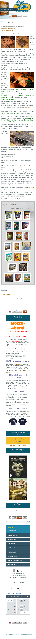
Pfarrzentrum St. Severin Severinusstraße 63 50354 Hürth (8, 30)
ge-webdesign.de (25, 634)
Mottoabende (12, 539)
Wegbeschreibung (23, 165)
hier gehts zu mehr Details (18, 445)
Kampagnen (11, 543)
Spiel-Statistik (12, 552)
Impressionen (7, 294)
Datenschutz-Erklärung (15, 560)
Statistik (27, 107)
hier (25, 34)
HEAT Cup (16, 364)
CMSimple (12, 634)
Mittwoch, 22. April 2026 (14, 593)
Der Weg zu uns (13, 535)
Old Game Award (13, 548)
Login (31, 634)
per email (31, 187)
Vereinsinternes (13, 556)
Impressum (11, 564)
